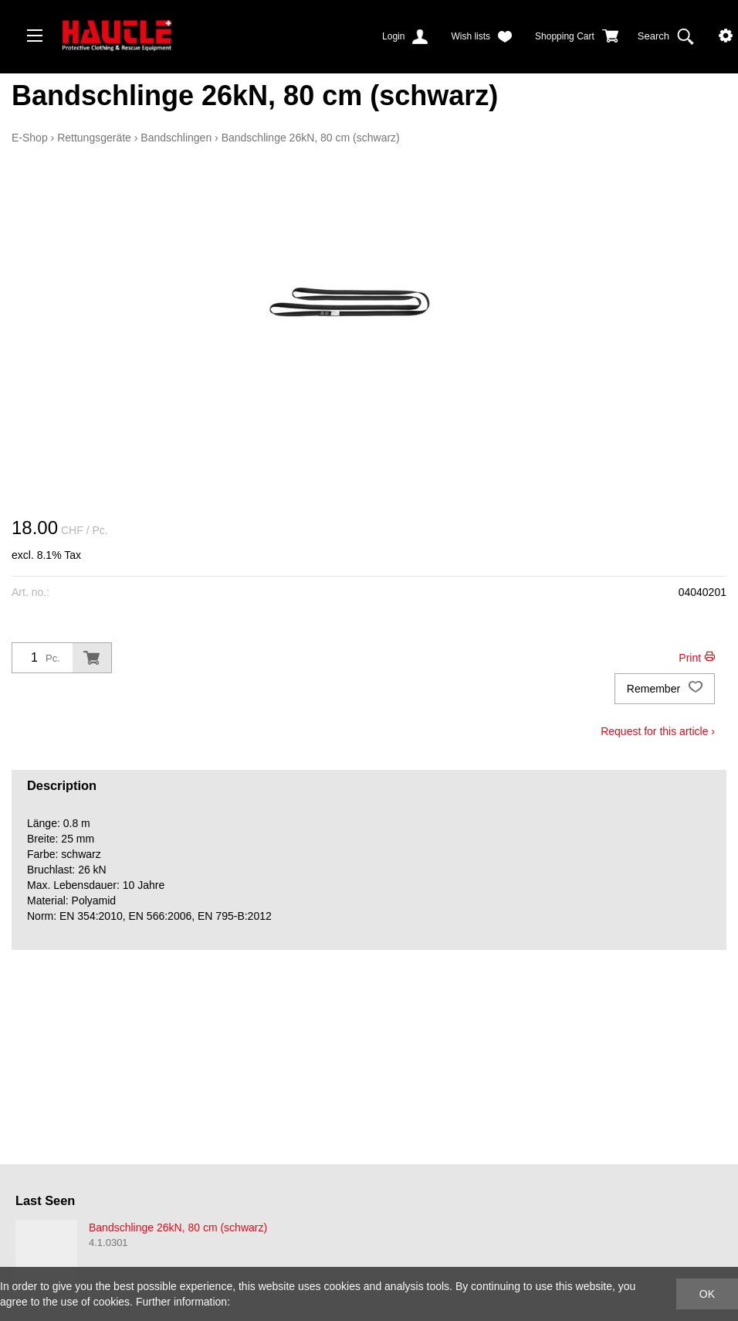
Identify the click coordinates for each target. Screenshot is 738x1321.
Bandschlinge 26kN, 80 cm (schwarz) (311, 137)
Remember (664, 688)
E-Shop (30, 137)
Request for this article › (658, 731)
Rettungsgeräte (94, 137)
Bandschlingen (176, 137)
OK (707, 1294)
